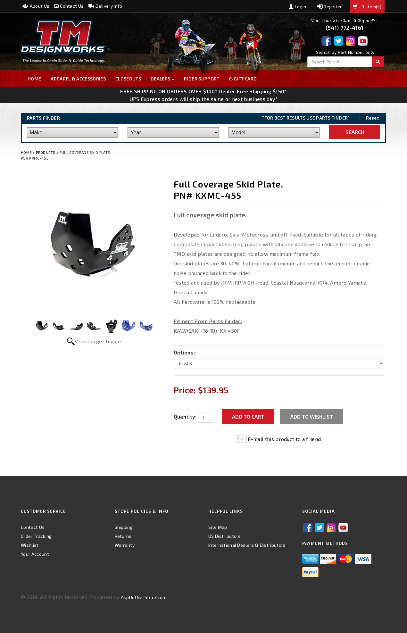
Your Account (35, 554)
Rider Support (201, 78)
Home (34, 78)
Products (45, 152)
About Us (35, 6)
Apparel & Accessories (78, 78)
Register (329, 6)
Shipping (124, 527)
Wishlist (30, 545)
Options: (184, 352)
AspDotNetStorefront (144, 597)
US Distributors (224, 536)
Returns (123, 536)
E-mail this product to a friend (284, 439)
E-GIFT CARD (243, 78)
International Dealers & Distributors (247, 545)
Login (297, 6)
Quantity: (185, 416)
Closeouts (128, 78)
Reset (372, 118)
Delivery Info (105, 6)
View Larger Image (97, 341)
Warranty (125, 545)
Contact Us (69, 6)
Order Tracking (36, 536)
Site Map (217, 527)
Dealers (163, 78)
